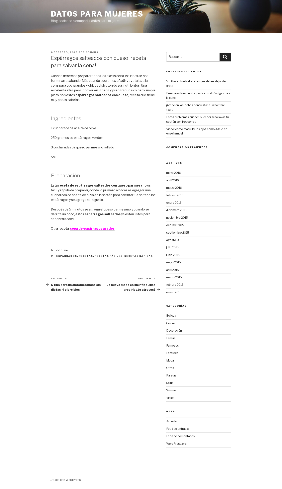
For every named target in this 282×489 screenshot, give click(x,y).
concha (92, 52)
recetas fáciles (109, 256)
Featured (172, 353)
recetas (86, 256)
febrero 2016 (174, 195)
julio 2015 (172, 247)
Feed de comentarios (180, 436)
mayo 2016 (173, 172)
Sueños (171, 390)
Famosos (172, 345)
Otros (170, 367)
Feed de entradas (178, 428)
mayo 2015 (173, 262)
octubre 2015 (175, 225)
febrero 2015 (174, 284)
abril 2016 (172, 180)
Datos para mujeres (97, 14)
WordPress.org (176, 443)
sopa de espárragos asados (92, 228)
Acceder (171, 421)
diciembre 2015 (176, 210)
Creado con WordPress (65, 479)
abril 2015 (172, 270)
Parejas (171, 375)
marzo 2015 (174, 277)
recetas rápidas (138, 256)
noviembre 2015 (177, 217)
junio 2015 (173, 255)
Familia (170, 338)
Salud (169, 382)
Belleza (171, 315)
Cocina (62, 250)
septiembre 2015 (177, 232)
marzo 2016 (174, 187)
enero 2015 (173, 292)
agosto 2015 (174, 240)
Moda (170, 360)
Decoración (174, 330)
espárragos (66, 256)
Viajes (170, 397)
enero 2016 (173, 202)
